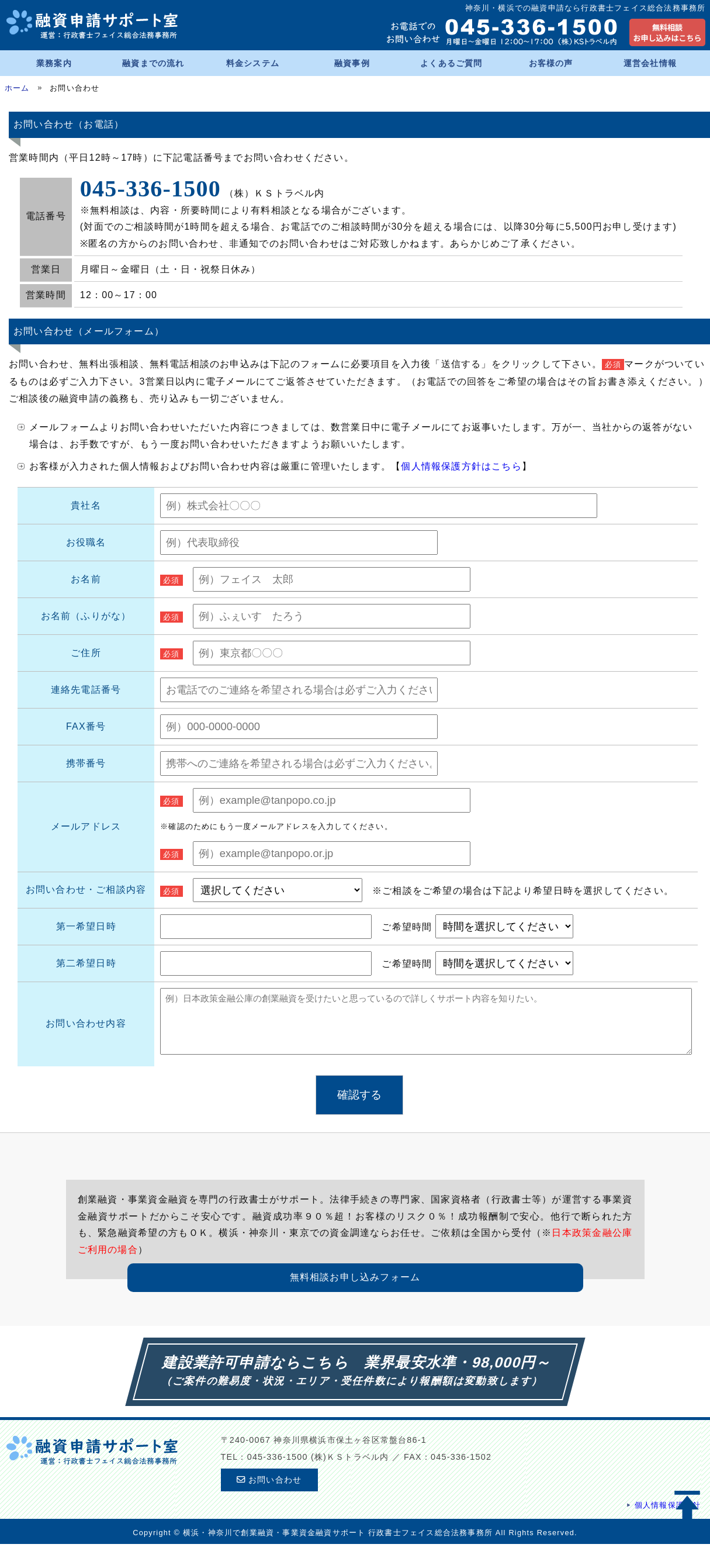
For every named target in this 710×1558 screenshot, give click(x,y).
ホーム (17, 88)
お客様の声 (551, 63)
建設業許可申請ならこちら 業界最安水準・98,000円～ (358, 1376)
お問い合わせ (269, 1493)
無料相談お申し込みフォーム (355, 1291)
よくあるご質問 (451, 63)
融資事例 (352, 63)
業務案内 (54, 63)
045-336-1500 (150, 188)
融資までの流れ (153, 63)
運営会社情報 (650, 63)
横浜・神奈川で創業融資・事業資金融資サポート (274, 1546)
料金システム (252, 63)
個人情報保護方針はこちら (461, 466)
